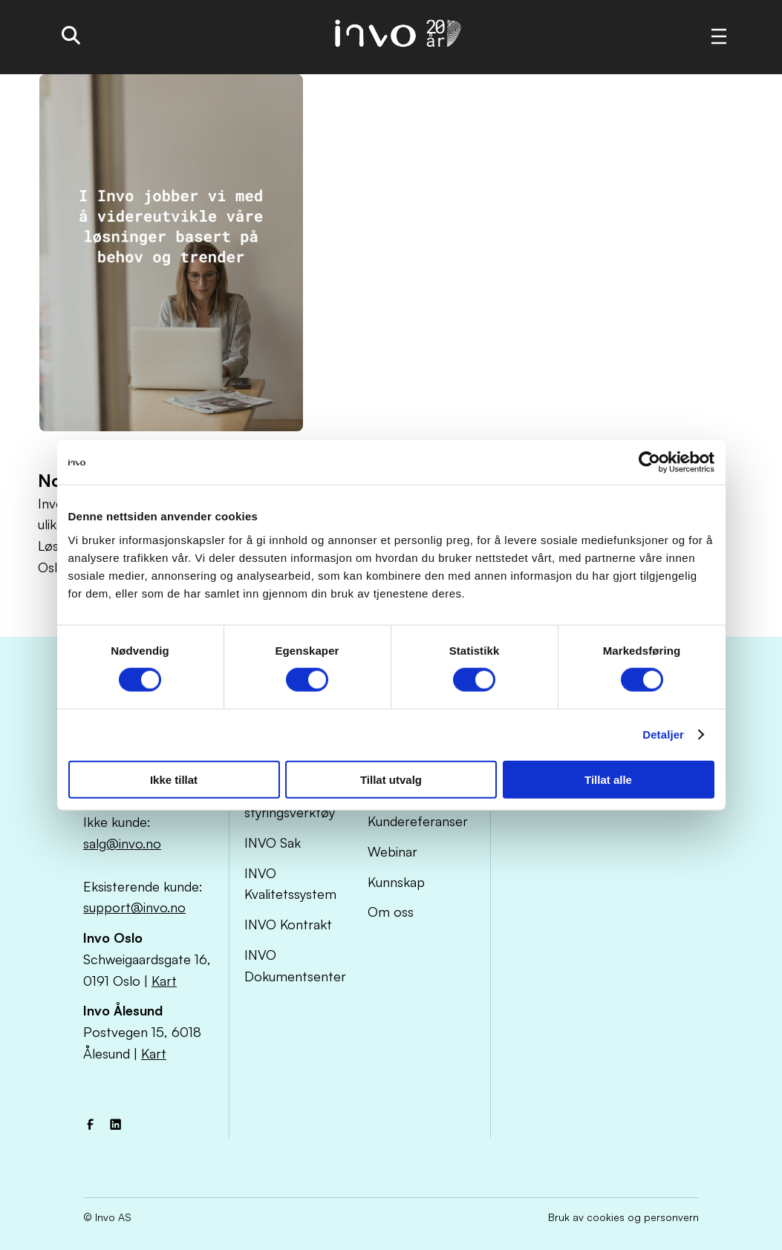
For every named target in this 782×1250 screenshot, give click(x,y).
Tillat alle (608, 779)
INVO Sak (272, 842)
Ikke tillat (174, 779)
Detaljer (663, 734)
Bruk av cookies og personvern (623, 1217)
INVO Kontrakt (288, 924)
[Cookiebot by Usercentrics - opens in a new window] (649, 462)
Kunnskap (396, 882)
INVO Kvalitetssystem (290, 884)
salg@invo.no (122, 843)
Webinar (392, 851)
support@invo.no (134, 907)
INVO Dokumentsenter (295, 965)
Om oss (391, 911)
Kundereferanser (418, 821)
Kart (164, 980)
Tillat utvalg (391, 779)
